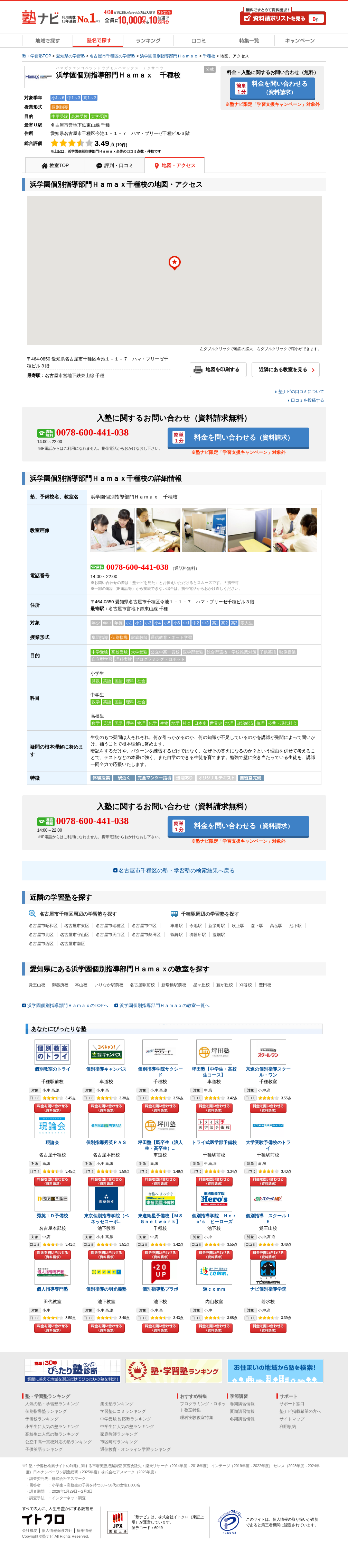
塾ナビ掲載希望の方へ (300, 1411)
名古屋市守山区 (74, 934)
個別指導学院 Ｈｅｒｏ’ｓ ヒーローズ (214, 1218)
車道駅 (176, 925)
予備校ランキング (41, 1419)
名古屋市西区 (41, 943)
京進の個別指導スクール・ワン (268, 1072)
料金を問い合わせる (280, 87)
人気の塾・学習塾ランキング (52, 1403)
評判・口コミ (118, 165)
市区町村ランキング (119, 1441)
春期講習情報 (242, 1403)
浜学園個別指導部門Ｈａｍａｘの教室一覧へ (164, 1005)
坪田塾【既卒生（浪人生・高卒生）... (160, 1145)
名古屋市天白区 (110, 934)
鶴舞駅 (176, 934)
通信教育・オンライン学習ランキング (135, 1449)
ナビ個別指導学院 (268, 1289)
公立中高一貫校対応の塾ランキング (58, 1441)
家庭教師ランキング (119, 1434)
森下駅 (257, 925)
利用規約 (288, 1426)
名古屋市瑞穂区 (110, 925)
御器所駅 (197, 934)
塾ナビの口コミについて (301, 391)
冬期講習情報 (242, 1419)
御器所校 (60, 984)
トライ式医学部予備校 (214, 1142)
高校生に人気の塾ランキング (52, 1434)
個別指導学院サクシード (160, 1072)
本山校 (81, 984)
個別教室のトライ (52, 1069)
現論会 (52, 1142)
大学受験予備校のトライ (268, 1145)
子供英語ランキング (44, 1449)
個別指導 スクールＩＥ (268, 1218)
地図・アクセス (179, 165)
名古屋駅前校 (142, 984)
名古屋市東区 (76, 925)
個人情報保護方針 (57, 1530)
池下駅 (295, 925)
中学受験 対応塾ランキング (125, 1419)
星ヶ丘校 (201, 984)
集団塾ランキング (116, 1403)
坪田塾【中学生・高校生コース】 (214, 1072)
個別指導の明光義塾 (106, 1289)
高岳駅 (276, 925)
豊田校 (265, 984)
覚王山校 (37, 984)
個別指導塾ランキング (46, 1411)
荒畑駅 (219, 934)
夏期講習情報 (242, 1411)
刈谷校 (245, 984)
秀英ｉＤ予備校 (52, 1215)
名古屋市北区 (41, 934)
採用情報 (84, 1530)
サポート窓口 (292, 1403)
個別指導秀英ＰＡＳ (106, 1142)
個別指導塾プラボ (160, 1289)
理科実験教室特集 (196, 1417)
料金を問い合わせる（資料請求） (52, 1108)
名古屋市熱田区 (146, 934)
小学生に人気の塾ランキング (52, 1426)
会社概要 (29, 1530)
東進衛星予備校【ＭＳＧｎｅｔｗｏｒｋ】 (160, 1218)
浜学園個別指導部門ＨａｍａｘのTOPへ (68, 1005)
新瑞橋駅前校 (173, 984)
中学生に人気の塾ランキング (127, 1426)
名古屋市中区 (144, 925)
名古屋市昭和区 (43, 925)
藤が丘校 (224, 984)
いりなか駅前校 (108, 984)
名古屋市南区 (72, 943)
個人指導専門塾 (52, 1289)
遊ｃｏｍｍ (214, 1289)
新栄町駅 (216, 925)
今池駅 (195, 925)
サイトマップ (292, 1419)
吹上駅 (238, 925)
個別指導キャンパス (106, 1069)
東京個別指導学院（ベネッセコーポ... (106, 1218)
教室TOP (59, 165)
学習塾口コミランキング (123, 1411)
